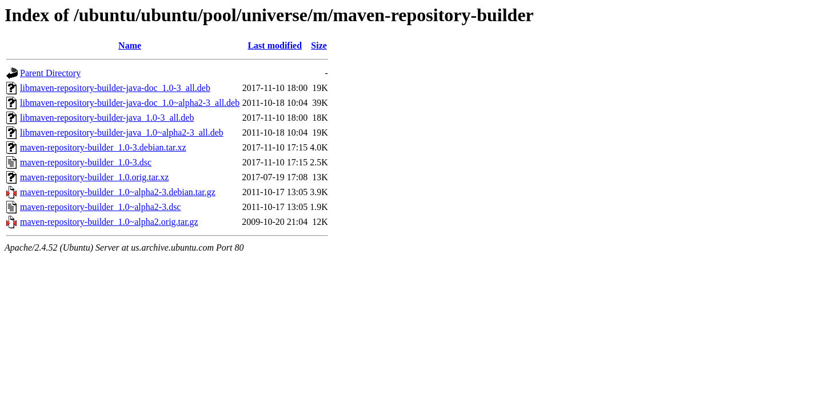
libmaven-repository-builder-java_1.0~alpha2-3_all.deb (121, 132)
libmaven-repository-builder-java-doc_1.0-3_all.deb (115, 88)
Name (129, 45)
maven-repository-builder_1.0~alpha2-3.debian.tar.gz (117, 192)
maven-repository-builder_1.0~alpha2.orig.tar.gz (109, 222)
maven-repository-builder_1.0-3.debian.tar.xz (103, 147)
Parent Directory (50, 73)
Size (319, 45)
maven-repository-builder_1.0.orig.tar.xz (94, 177)
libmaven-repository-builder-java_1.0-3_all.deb (107, 117)
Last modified (274, 45)
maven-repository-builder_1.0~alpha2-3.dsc (100, 207)
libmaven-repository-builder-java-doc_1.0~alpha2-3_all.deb (129, 103)
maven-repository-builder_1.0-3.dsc (85, 162)
